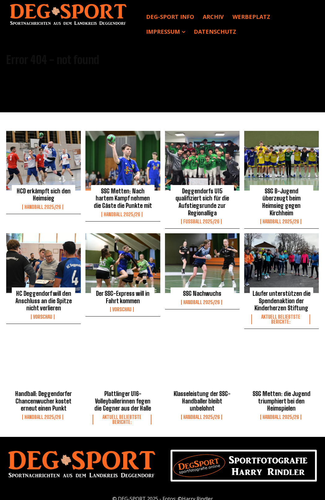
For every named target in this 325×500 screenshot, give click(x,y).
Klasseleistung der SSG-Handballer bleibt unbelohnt (202, 396)
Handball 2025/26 (42, 205)
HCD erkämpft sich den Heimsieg (43, 194)
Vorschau (42, 312)
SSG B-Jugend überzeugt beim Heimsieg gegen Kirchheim (281, 197)
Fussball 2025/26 (201, 219)
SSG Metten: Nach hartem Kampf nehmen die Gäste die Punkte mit (123, 197)
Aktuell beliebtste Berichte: (280, 315)
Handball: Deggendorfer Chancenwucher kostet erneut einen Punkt (43, 396)
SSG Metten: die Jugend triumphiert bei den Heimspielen (281, 396)
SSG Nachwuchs (202, 290)
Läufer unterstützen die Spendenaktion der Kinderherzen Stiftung (281, 297)
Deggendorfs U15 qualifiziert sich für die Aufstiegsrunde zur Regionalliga (202, 200)
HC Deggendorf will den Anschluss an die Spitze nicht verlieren (43, 297)
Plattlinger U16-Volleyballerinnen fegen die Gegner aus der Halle (123, 396)
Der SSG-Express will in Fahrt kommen (123, 294)
